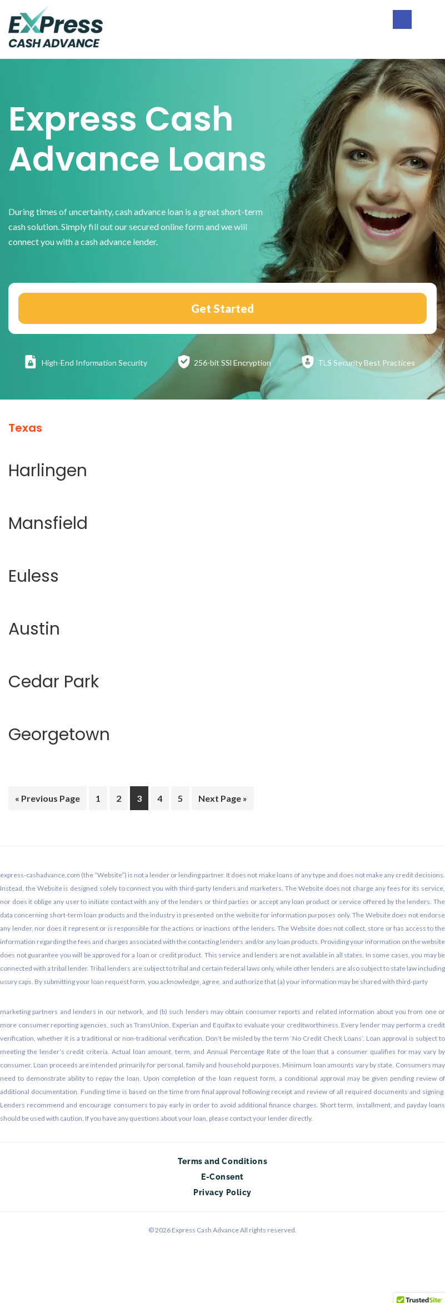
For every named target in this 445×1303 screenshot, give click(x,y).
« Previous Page (47, 800)
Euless (33, 576)
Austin (34, 629)
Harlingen (47, 470)
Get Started (222, 308)
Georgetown (59, 734)
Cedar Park (53, 681)
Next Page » (222, 800)
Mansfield (48, 523)
